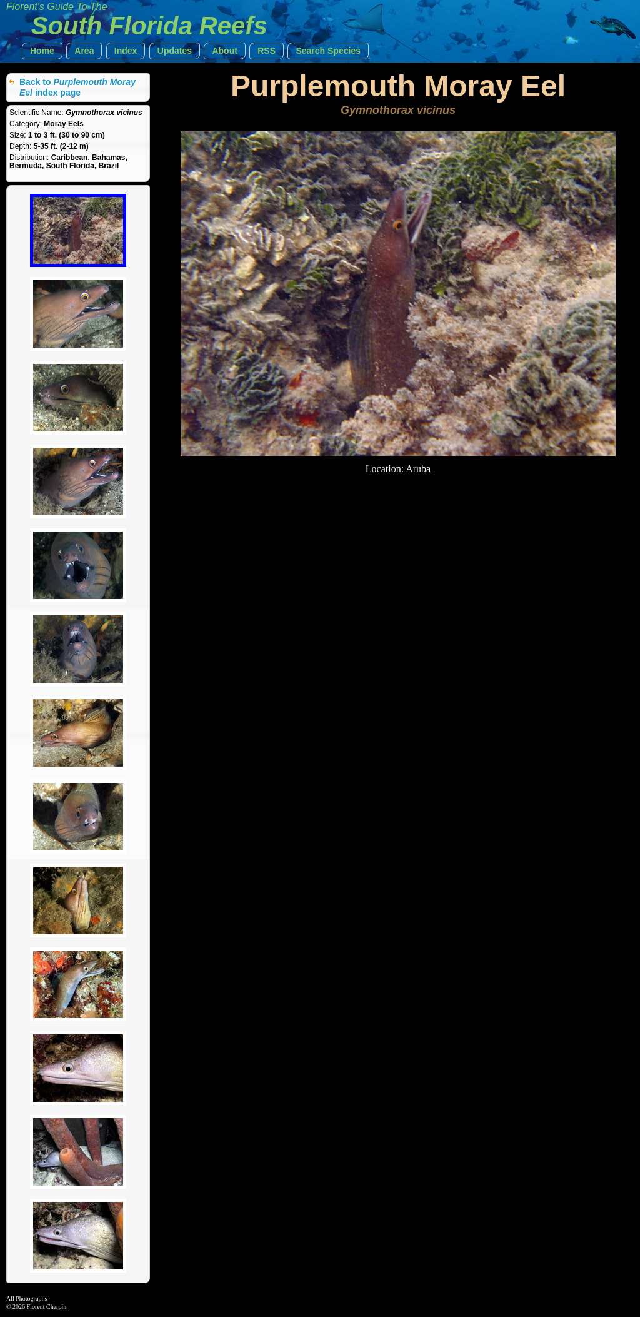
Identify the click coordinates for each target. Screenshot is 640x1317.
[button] (42, 51)
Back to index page (77, 87)
